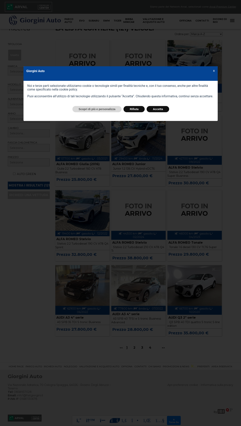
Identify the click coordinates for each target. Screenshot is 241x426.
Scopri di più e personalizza (97, 109)
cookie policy (68, 89)
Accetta (158, 109)
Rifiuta (134, 109)
